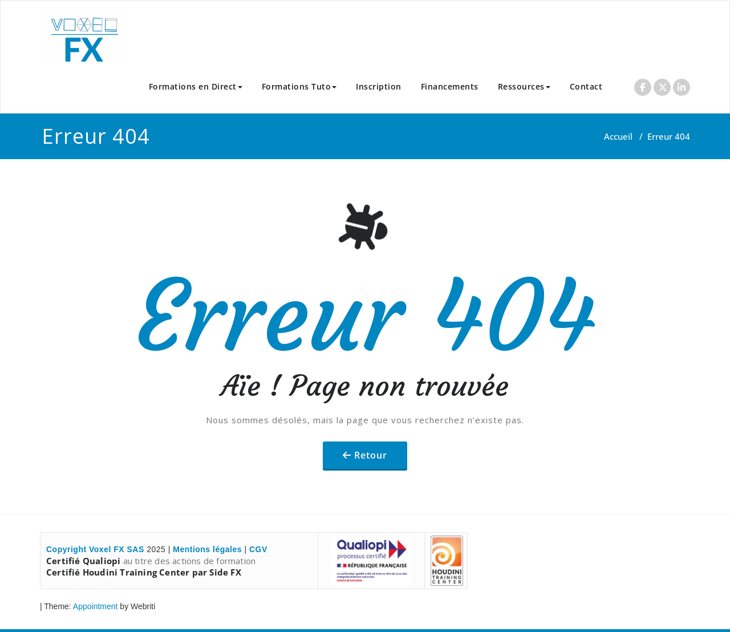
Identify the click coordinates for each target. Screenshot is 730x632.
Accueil (618, 136)
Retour (370, 455)
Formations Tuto (299, 86)
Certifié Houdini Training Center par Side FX (143, 572)
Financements (449, 86)
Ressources (524, 86)
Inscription (379, 86)
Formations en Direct (195, 86)
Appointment (94, 606)
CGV (258, 549)
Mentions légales (207, 549)
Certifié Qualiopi (83, 560)
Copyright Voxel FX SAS (95, 549)
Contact (586, 86)
